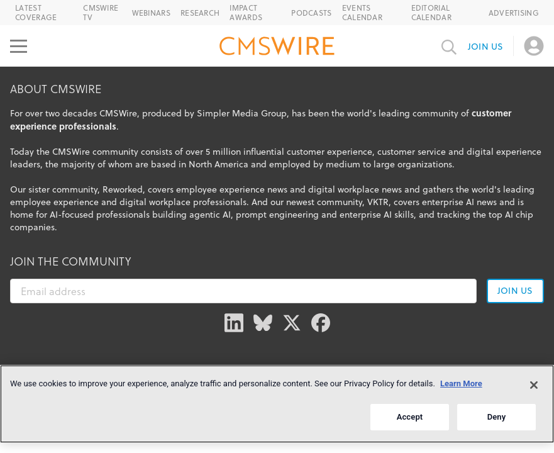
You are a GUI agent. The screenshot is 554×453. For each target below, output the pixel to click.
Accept (410, 417)
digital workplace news (355, 189)
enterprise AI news (459, 202)
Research (199, 13)
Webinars (151, 13)
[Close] (534, 385)
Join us (485, 47)
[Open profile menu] (534, 46)
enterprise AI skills (377, 214)
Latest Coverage (36, 12)
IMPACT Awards (246, 12)
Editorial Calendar (431, 12)
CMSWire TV (100, 12)
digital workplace (155, 202)
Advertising (514, 13)
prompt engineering (277, 214)
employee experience (54, 202)
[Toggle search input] (449, 46)
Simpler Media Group (242, 113)
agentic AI (210, 214)
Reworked (122, 189)
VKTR (378, 202)
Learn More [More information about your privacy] (461, 383)
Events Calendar (362, 12)
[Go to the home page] (277, 48)
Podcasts (311, 13)
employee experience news (231, 189)
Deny (496, 417)
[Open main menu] (18, 45)
